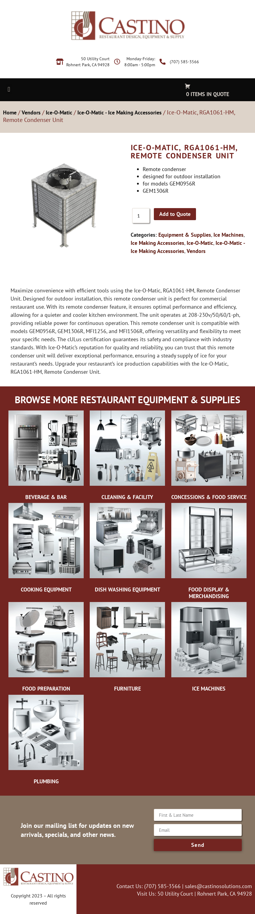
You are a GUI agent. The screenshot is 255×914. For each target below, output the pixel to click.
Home (10, 112)
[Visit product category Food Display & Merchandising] (209, 552)
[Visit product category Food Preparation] (46, 648)
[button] (9, 89)
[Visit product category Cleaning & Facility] (127, 456)
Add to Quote (175, 214)
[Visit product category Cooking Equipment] (46, 549)
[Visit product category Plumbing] (46, 741)
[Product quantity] (141, 215)
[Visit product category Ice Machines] (209, 648)
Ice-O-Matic (59, 112)
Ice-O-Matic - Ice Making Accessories (119, 112)
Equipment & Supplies (184, 234)
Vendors (31, 112)
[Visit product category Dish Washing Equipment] (127, 549)
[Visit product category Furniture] (127, 648)
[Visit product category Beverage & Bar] (46, 456)
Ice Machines (228, 234)
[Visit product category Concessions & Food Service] (209, 456)
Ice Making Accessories (157, 242)
